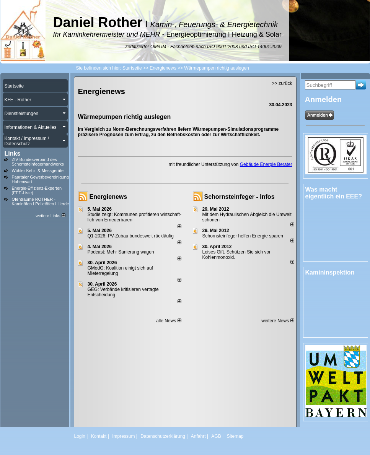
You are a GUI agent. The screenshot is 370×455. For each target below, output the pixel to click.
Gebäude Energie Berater (266, 164)
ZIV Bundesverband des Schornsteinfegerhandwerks (38, 161)
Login (79, 436)
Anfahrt (198, 436)
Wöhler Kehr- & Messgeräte (38, 170)
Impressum (123, 436)
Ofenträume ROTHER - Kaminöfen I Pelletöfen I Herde (40, 201)
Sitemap (235, 436)
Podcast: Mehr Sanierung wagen (121, 252)
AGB (216, 436)
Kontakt (99, 436)
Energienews (108, 196)
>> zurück (282, 83)
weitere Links (50, 215)
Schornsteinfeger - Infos (239, 196)
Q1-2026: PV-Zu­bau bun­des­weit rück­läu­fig (131, 236)
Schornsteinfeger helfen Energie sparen (242, 236)
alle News (168, 320)
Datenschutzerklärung (162, 436)
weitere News (277, 320)
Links (13, 153)
